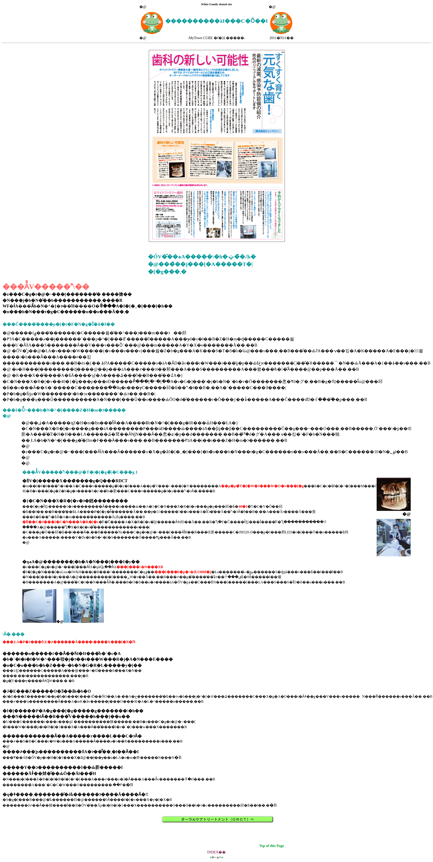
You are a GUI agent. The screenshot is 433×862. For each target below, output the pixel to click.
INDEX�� (216, 852)
